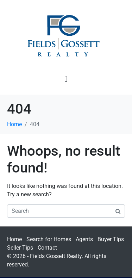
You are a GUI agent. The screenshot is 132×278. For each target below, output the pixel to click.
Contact (47, 247)
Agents (84, 239)
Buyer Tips (111, 239)
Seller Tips (20, 247)
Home (14, 239)
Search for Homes (48, 239)
